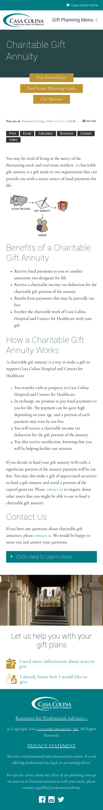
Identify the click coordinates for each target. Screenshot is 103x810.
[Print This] (12, 133)
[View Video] (13, 139)
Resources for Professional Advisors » (51, 718)
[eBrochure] (66, 133)
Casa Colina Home (82, 5)
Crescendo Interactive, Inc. (57, 729)
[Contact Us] (86, 133)
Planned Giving (33, 121)
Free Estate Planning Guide (51, 88)
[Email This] (27, 133)
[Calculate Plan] (45, 133)
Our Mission (51, 99)
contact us (54, 489)
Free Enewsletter (51, 77)
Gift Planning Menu (75, 20)
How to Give (56, 121)
